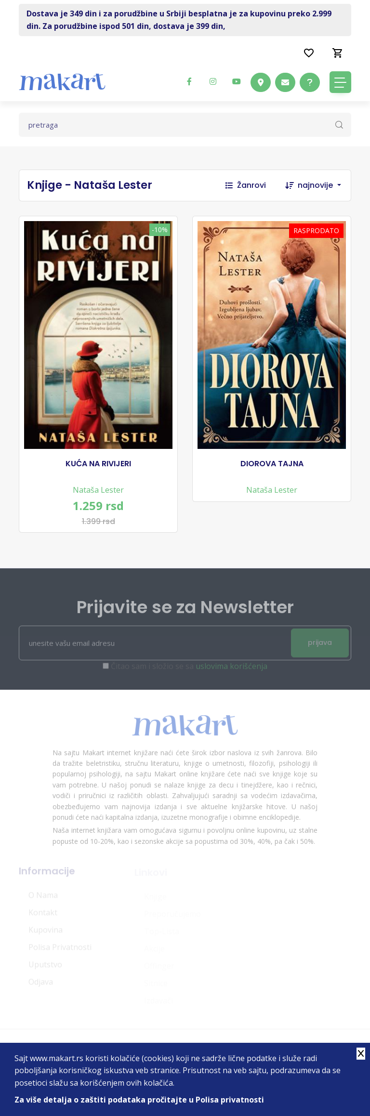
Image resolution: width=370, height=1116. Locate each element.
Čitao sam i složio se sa (189, 669)
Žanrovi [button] (245, 185)
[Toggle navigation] (340, 82)
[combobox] (324, 185)
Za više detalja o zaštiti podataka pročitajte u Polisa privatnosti (139, 1099)
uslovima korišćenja (231, 669)
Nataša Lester (98, 490)
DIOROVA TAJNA (272, 464)
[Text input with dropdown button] (185, 125)
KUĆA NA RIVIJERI (98, 464)
